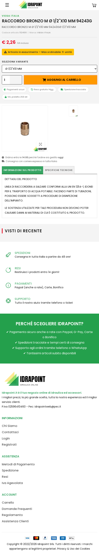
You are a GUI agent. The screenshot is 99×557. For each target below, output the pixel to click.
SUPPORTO (22, 299)
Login (6, 438)
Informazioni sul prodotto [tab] (22, 170)
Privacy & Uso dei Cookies (73, 549)
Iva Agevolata (12, 483)
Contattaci (10, 432)
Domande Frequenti (17, 509)
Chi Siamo (9, 426)
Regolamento (12, 515)
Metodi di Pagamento (18, 464)
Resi (5, 477)
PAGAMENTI (23, 283)
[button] (94, 5)
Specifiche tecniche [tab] (59, 170)
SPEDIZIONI (22, 253)
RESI (17, 268)
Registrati (9, 444)
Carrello (8, 502)
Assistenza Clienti (15, 521)
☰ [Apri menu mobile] (7, 5)
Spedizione (10, 470)
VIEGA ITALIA (10, 15)
